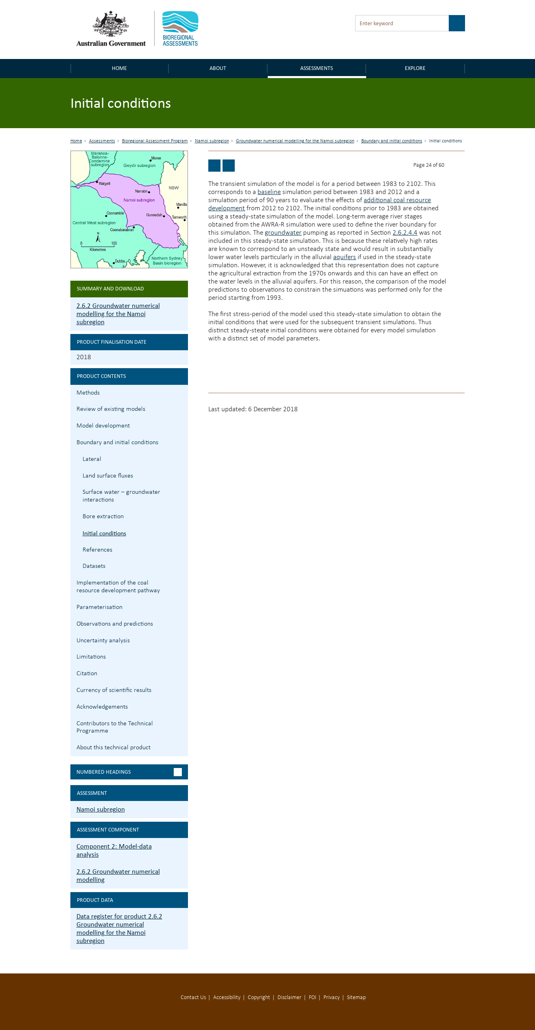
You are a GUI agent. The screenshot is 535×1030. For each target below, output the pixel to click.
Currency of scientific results (113, 690)
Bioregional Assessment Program (155, 141)
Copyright (259, 998)
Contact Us (193, 998)
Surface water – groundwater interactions (121, 496)
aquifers (344, 257)
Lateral (92, 459)
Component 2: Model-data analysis (114, 850)
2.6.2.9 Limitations (181, 656)
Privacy (331, 998)
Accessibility (226, 998)
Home (119, 68)
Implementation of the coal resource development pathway (118, 587)
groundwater (283, 232)
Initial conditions (104, 533)
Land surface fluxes (108, 476)
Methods (88, 393)
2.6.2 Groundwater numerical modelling (118, 875)
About (218, 68)
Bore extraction (103, 516)
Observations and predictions (114, 624)
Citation (86, 673)
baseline (269, 192)
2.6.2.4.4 (405, 232)
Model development (103, 426)
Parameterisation (99, 607)
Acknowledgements (102, 707)
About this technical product (113, 747)
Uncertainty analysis (103, 640)
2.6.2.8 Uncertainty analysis (181, 640)
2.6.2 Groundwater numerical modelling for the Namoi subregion (118, 313)
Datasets (94, 566)
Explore (415, 68)
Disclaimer (289, 998)
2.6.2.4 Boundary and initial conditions (181, 441)
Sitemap (356, 998)
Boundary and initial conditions (391, 141)
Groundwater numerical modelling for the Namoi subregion (295, 141)
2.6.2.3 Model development (181, 425)
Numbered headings (103, 771)
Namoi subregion (212, 141)
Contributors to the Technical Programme (114, 727)
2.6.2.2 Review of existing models (181, 408)
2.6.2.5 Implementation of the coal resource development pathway (181, 582)
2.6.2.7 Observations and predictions (181, 623)
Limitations (91, 657)
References (97, 550)
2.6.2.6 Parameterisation (181, 606)
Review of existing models (110, 409)
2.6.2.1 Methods (181, 392)
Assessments (316, 68)
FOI (312, 998)
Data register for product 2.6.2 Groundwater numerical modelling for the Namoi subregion (119, 928)
